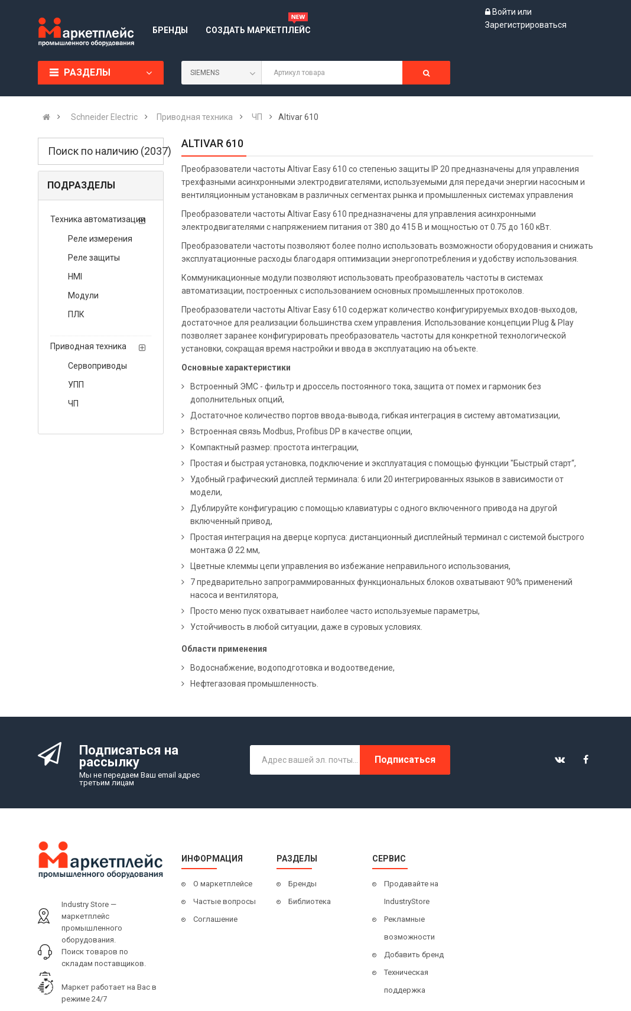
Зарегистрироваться (526, 25)
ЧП (73, 403)
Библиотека (309, 901)
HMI (75, 276)
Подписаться (405, 759)
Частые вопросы (224, 901)
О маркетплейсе (222, 883)
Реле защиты (94, 257)
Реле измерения (100, 238)
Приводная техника (88, 346)
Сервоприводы (97, 365)
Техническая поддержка (406, 981)
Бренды (302, 883)
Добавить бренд (414, 954)
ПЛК (76, 314)
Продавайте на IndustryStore (411, 892)
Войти (505, 12)
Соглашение (215, 919)
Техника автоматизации (97, 219)
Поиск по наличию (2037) (106, 151)
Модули (83, 295)
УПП (76, 384)
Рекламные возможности (409, 928)
